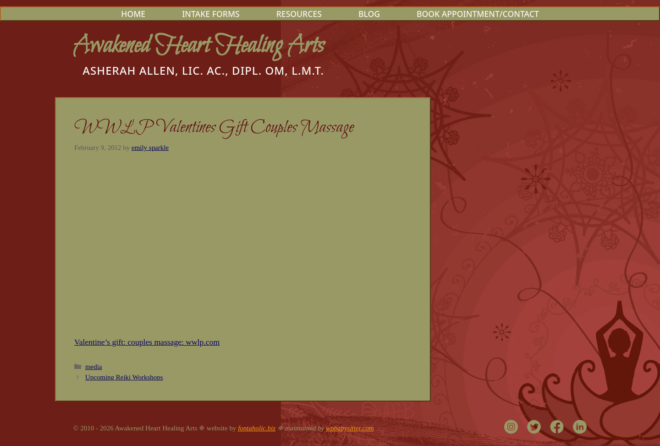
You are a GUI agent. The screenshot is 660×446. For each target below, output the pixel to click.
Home (133, 13)
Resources (299, 13)
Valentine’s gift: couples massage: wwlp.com (147, 342)
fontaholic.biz (256, 428)
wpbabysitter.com (350, 428)
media (93, 366)
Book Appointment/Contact (478, 13)
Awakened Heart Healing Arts (198, 45)
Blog (369, 13)
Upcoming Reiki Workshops (124, 377)
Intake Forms (211, 13)
